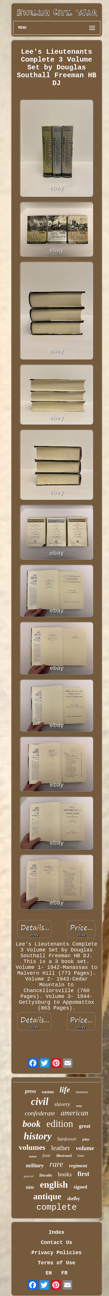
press (30, 1091)
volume (85, 1148)
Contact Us (56, 1242)
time (81, 1155)
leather (60, 1148)
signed (80, 1187)
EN (49, 1273)
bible (30, 1187)
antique (47, 1196)
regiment (78, 1165)
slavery (62, 1104)
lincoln (45, 1175)
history (37, 1136)
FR (64, 1273)
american (74, 1113)
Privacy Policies (56, 1253)
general (29, 1176)
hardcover (67, 1139)
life (65, 1089)
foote (46, 1155)
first (83, 1173)
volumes (32, 1147)
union (33, 1156)
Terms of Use (57, 1263)
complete (56, 1207)
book (32, 1124)
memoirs (82, 1092)
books (65, 1174)
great (85, 1126)
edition (60, 1123)
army (79, 1105)
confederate (40, 1113)
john (86, 1139)
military (35, 1165)
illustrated (64, 1156)
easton (48, 1091)
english (54, 1184)
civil (39, 1101)
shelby (73, 1198)
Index (56, 1232)
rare (56, 1163)
